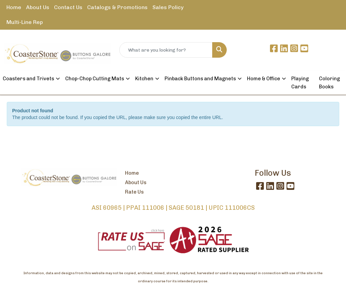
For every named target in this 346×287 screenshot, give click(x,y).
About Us (37, 7)
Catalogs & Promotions (117, 7)
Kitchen (144, 79)
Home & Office (263, 79)
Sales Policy (167, 7)
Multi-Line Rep (24, 22)
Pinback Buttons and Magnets (200, 79)
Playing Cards (300, 83)
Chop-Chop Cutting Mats (94, 79)
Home (13, 7)
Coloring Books (329, 83)
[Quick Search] (165, 50)
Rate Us (134, 192)
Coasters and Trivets (28, 79)
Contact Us (68, 7)
